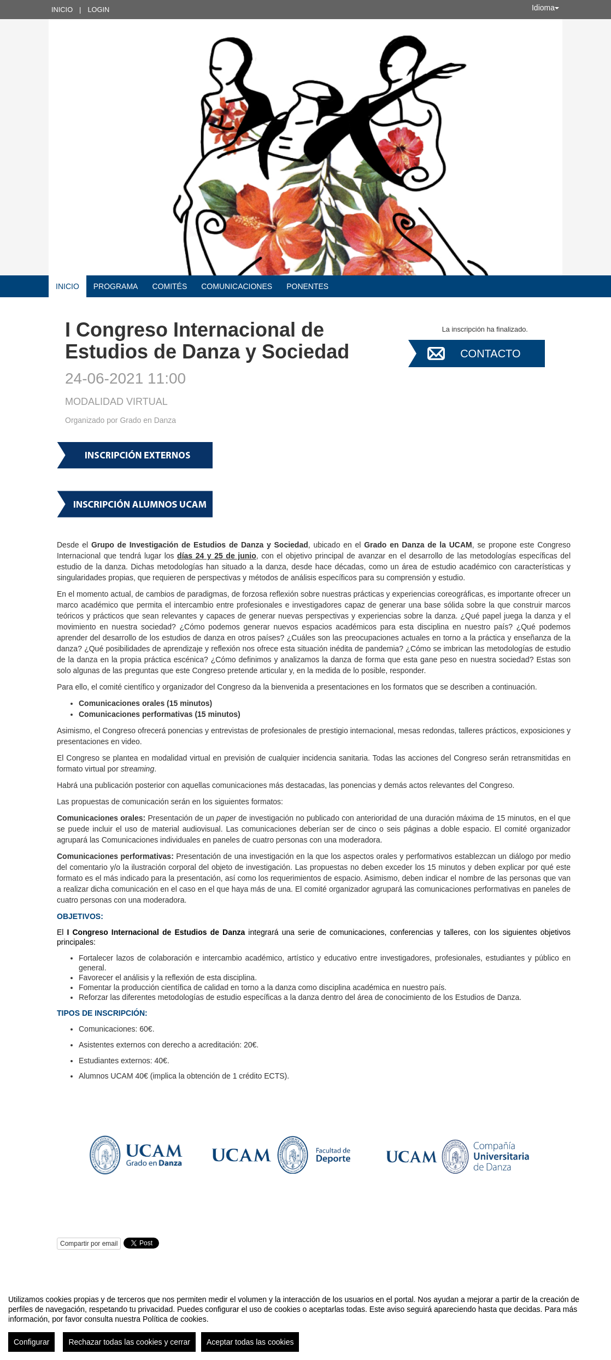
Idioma (545, 7)
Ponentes (307, 286)
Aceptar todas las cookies (250, 1342)
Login (98, 9)
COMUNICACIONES (236, 286)
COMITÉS (169, 286)
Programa (115, 286)
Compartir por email (89, 1243)
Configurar (31, 1342)
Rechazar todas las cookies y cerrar (129, 1342)
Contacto (490, 354)
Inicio (62, 9)
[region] (305, 1319)
